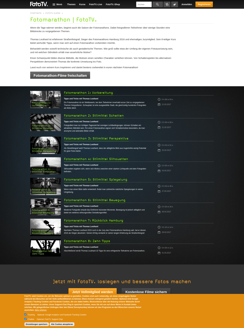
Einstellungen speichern (36, 324)
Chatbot (31, 319)
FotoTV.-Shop (113, 4)
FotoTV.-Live (95, 4)
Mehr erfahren (41, 310)
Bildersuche (167, 4)
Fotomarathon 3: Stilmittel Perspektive (96, 138)
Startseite (36, 13)
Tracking (31, 315)
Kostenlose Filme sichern (146, 292)
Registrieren (204, 4)
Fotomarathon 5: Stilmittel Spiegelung (95, 180)
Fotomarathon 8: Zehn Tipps (87, 241)
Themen (71, 4)
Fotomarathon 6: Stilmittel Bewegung (94, 200)
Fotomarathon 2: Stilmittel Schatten (94, 116)
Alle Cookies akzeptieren (62, 324)
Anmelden (186, 4)
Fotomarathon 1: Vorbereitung (88, 93)
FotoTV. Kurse (52, 13)
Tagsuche (174, 4)
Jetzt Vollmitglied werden (92, 292)
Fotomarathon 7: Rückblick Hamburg (93, 220)
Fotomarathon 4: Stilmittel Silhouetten (96, 159)
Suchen (157, 4)
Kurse (82, 4)
